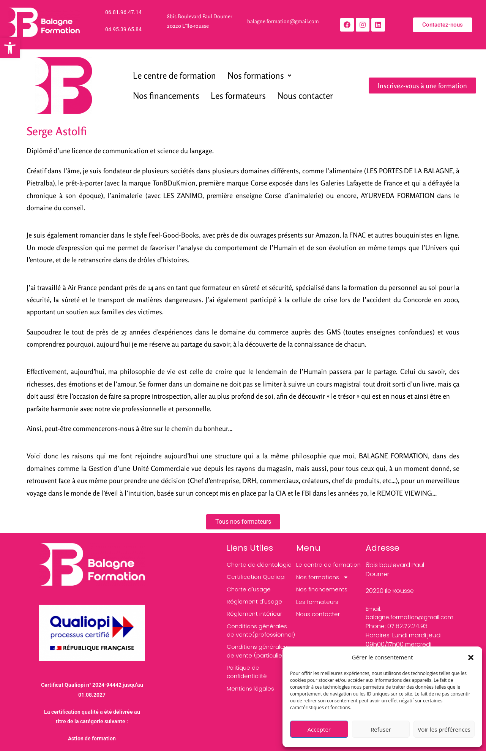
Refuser (381, 729)
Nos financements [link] (166, 95)
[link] (10, 48)
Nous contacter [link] (305, 95)
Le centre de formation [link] (174, 75)
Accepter (319, 729)
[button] (471, 657)
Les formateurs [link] (238, 95)
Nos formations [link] (259, 75)
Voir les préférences (444, 729)
